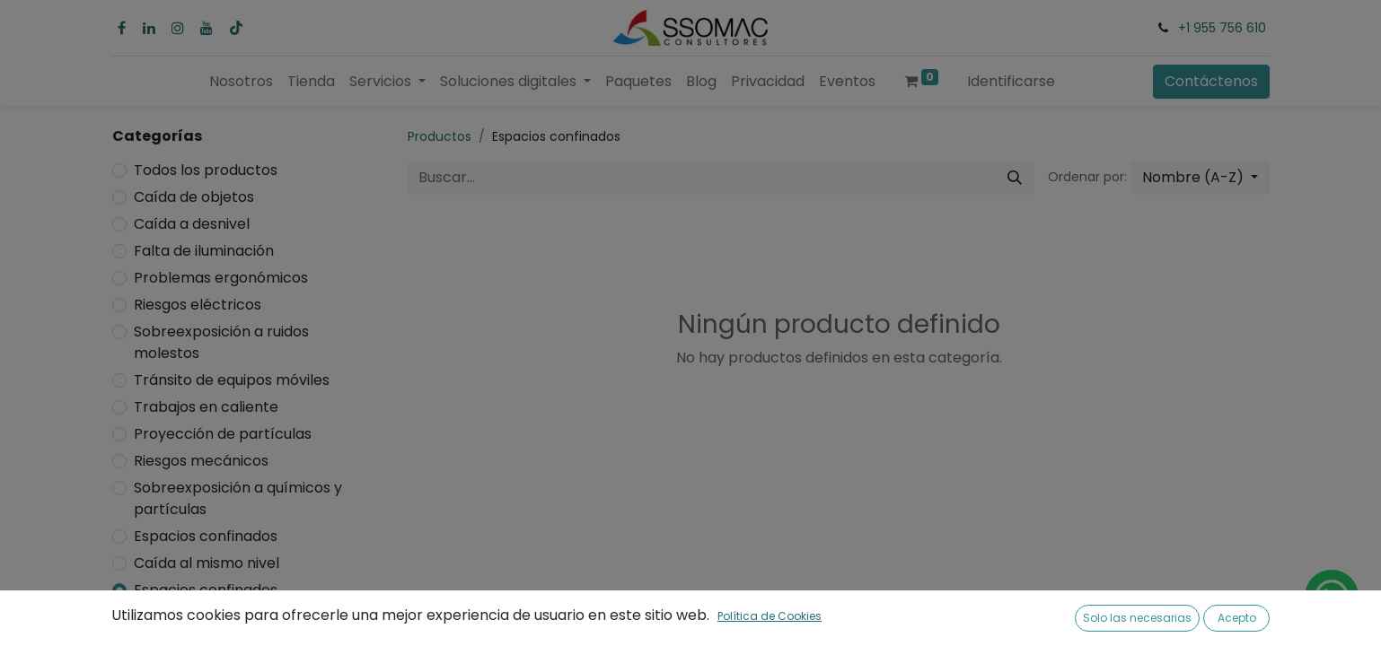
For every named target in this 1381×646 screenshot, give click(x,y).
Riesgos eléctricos (197, 304)
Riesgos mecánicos (201, 460)
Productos (439, 136)
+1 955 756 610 (1222, 28)
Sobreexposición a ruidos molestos (221, 342)
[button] (1200, 178)
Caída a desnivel (192, 224)
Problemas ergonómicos (221, 277)
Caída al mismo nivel (206, 563)
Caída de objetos (194, 197)
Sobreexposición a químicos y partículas (238, 498)
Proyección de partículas (223, 433)
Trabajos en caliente (206, 407)
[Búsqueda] (1015, 178)
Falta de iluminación (204, 250)
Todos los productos (205, 170)
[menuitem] (241, 82)
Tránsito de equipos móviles (232, 380)
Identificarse (1011, 81)
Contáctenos (1211, 81)
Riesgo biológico (190, 617)
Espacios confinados (205, 536)
